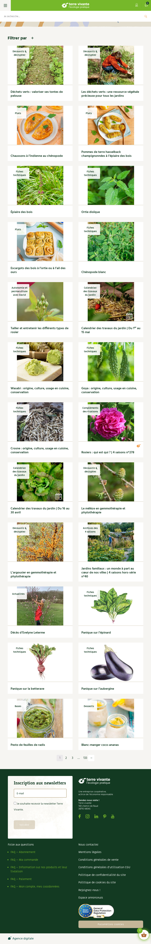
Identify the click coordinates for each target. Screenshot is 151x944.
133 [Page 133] (85, 758)
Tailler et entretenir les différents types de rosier (39, 330)
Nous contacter (88, 844)
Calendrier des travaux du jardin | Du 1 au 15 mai (110, 330)
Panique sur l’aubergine (97, 688)
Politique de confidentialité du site (102, 875)
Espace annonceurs (90, 897)
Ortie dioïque (90, 212)
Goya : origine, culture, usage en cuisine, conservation (109, 390)
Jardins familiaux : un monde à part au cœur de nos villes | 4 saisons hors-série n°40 (108, 572)
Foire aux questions (21, 844)
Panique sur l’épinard (96, 632)
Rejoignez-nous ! (89, 890)
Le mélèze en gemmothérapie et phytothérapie (103, 510)
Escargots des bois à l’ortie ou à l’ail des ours (38, 270)
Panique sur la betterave (27, 688)
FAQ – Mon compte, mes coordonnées (35, 886)
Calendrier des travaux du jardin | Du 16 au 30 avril (40, 510)
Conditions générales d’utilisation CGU (104, 867)
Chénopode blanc (93, 272)
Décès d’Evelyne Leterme (28, 632)
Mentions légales (89, 852)
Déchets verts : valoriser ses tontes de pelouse (37, 93)
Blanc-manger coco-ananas (100, 745)
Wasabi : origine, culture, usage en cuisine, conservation (40, 390)
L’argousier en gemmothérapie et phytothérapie (33, 574)
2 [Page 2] (66, 758)
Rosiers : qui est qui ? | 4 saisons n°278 (107, 452)
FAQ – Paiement (21, 879)
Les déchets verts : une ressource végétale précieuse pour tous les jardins (110, 93)
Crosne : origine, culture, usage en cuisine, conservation (40, 450)
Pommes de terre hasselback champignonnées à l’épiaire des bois (106, 154)
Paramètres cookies (111, 924)
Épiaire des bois (21, 212)
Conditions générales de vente (98, 860)
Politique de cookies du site (97, 882)
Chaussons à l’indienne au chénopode (37, 156)
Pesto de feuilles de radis (28, 745)
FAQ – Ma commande (24, 860)
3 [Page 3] (72, 758)
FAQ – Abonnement (23, 852)
